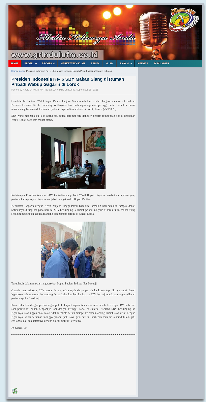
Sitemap (142, 63)
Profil (29, 63)
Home (15, 63)
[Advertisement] (41, 362)
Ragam (124, 63)
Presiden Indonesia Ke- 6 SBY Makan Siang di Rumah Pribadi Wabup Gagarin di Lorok (67, 82)
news (21, 71)
